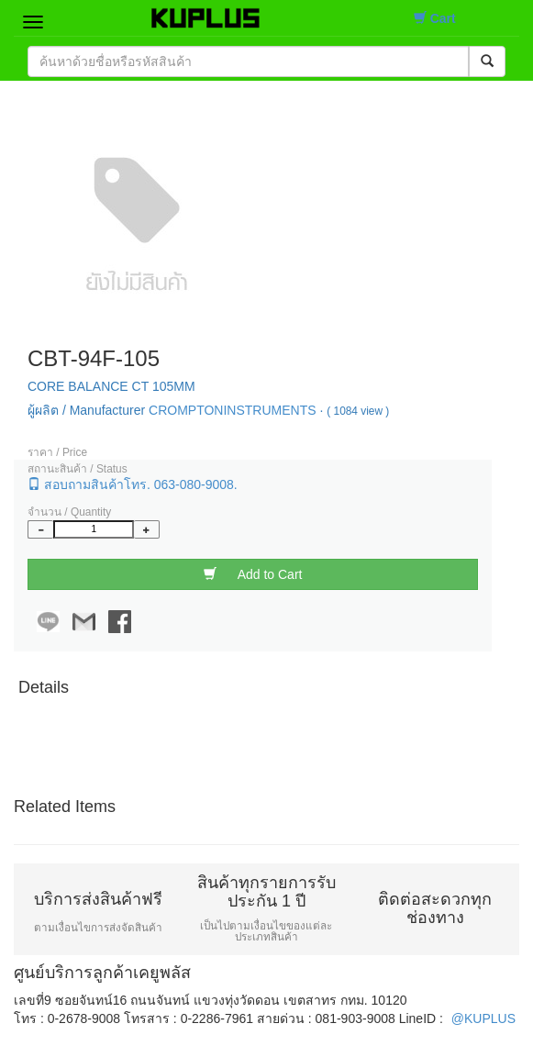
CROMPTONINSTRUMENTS (232, 410)
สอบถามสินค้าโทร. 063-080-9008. (133, 484)
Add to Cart (253, 574)
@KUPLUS (483, 1018)
